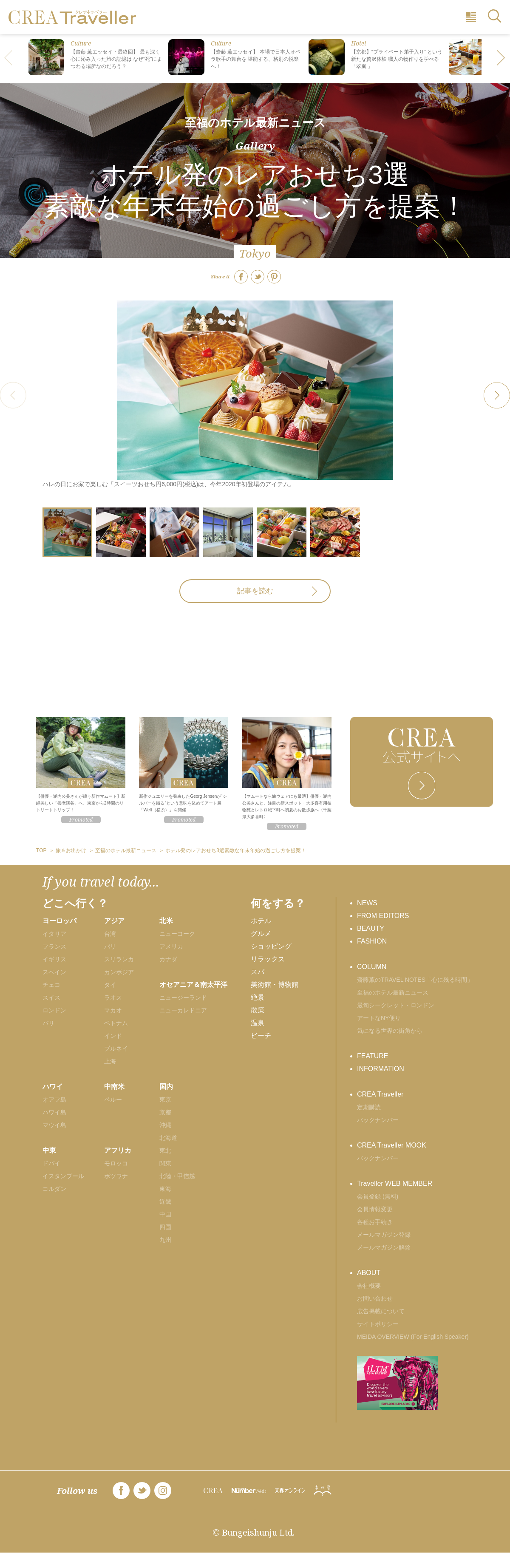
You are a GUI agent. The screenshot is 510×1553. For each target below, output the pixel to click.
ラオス (113, 997)
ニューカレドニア (183, 1010)
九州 (165, 1239)
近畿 (165, 1201)
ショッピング (271, 946)
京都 (165, 1112)
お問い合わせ (375, 1298)
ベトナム (116, 1023)
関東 (165, 1163)
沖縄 (165, 1125)
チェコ (51, 984)
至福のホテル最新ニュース (255, 122)
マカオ (113, 1010)
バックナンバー (378, 1120)
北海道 (168, 1137)
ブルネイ (116, 1048)
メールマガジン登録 (384, 1234)
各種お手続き (375, 1222)
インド (113, 1035)
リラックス (268, 959)
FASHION (372, 941)
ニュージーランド (183, 997)
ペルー (113, 1099)
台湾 (110, 933)
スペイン (54, 972)
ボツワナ (116, 1176)
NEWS (367, 903)
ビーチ (261, 1035)
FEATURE (372, 1056)
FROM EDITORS (383, 915)
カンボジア (119, 972)
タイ (110, 984)
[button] (501, 58)
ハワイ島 (54, 1112)
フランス (54, 946)
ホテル (261, 920)
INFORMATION (380, 1068)
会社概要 (369, 1285)
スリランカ (119, 959)
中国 (165, 1214)
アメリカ (171, 946)
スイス (51, 997)
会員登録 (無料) (377, 1196)
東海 (165, 1188)
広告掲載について (381, 1311)
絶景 (257, 997)
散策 (257, 1010)
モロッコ (116, 1163)
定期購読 (369, 1107)
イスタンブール (63, 1176)
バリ (110, 946)
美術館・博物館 (274, 984)
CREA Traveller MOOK (391, 1145)
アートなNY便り (379, 1018)
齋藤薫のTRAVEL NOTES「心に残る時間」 (415, 979)
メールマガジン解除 (384, 1247)
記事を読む (255, 591)
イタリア (54, 933)
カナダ (168, 959)
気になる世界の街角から (389, 1030)
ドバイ (51, 1163)
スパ (257, 971)
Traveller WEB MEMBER (394, 1183)
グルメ (261, 933)
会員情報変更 (375, 1209)
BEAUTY (370, 928)
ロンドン (54, 1010)
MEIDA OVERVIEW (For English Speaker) (413, 1336)
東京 (165, 1099)
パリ (48, 1023)
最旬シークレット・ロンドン (395, 1005)
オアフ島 (54, 1099)
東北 (165, 1150)
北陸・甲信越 (177, 1176)
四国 (165, 1227)
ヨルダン (54, 1188)
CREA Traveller (380, 1094)
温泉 (257, 1022)
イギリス (54, 959)
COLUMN (371, 966)
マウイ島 (54, 1125)
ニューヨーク (177, 933)
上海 (110, 1061)
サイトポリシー (378, 1324)
